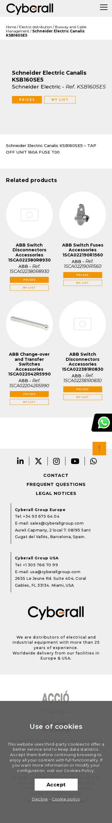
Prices (27, 100)
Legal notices (56, 493)
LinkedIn (20, 461)
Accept (56, 785)
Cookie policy (66, 799)
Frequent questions (56, 484)
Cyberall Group (30, 8)
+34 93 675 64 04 (41, 516)
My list (60, 100)
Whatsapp (93, 461)
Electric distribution (35, 27)
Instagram (56, 461)
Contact (56, 475)
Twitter (38, 461)
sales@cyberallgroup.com (57, 523)
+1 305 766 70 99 (40, 565)
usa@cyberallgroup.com (55, 572)
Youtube (75, 461)
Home (11, 27)
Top (99, 448)
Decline (40, 799)
